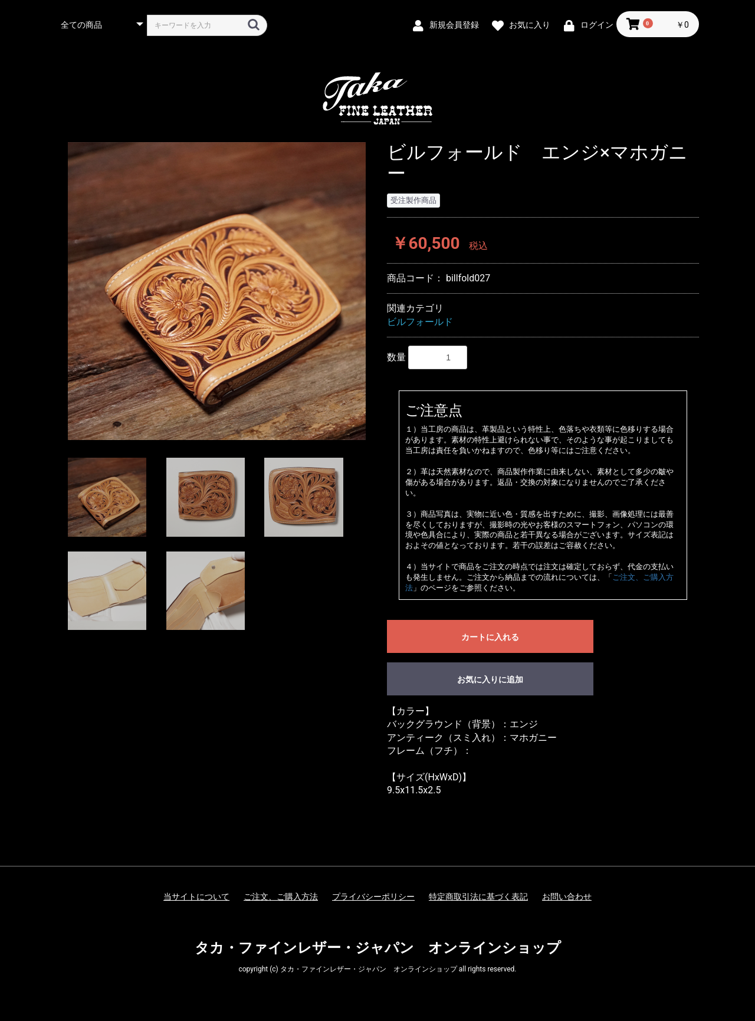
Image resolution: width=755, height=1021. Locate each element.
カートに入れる (490, 637)
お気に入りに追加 (490, 679)
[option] (217, 291)
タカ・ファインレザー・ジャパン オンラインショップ (378, 948)
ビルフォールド (420, 321)
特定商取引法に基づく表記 (478, 896)
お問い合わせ (567, 896)
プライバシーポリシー (373, 896)
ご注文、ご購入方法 (281, 896)
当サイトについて (196, 896)
